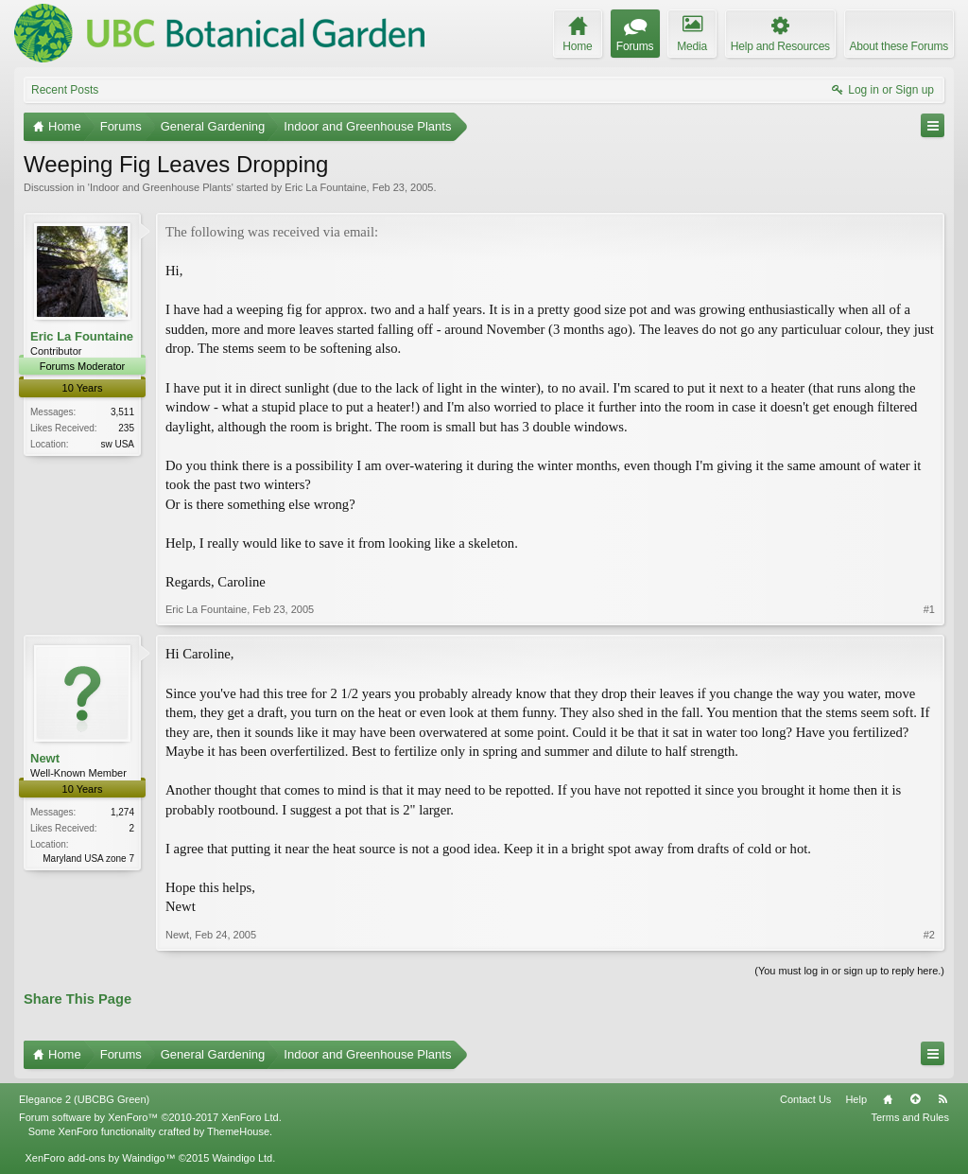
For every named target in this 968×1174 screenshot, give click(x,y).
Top (915, 1099)
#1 (929, 609)
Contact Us (805, 1099)
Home (887, 1099)
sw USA (117, 444)
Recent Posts (64, 89)
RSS (942, 1099)
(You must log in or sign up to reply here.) (849, 970)
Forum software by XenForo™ (150, 1117)
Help (856, 1099)
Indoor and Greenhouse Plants (161, 187)
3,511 (122, 412)
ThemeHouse (238, 1131)
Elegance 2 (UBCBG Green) (84, 1099)
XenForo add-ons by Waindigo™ (100, 1158)
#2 (929, 934)
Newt (45, 758)
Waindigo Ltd (242, 1158)
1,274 (122, 812)
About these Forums (899, 46)
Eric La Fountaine (325, 187)
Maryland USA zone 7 (88, 858)
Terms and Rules (910, 1117)
